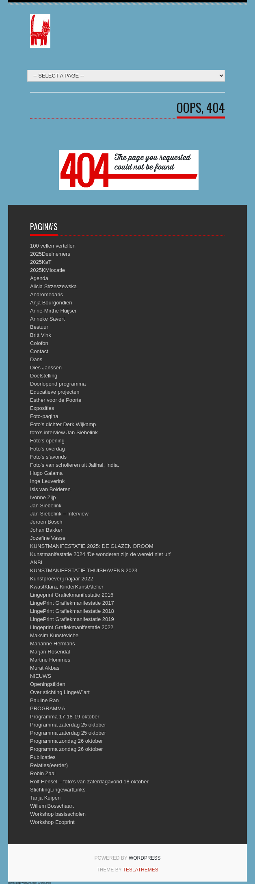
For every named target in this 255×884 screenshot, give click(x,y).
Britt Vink (40, 335)
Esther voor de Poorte (55, 400)
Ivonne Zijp (43, 497)
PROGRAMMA (47, 708)
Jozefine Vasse (47, 538)
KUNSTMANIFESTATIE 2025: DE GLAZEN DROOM (91, 546)
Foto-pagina (44, 416)
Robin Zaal (43, 773)
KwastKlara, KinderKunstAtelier (67, 587)
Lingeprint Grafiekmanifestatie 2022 (71, 627)
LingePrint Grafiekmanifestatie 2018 (72, 611)
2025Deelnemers (50, 254)
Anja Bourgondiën (51, 303)
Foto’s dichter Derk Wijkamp (63, 424)
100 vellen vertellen (53, 246)
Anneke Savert (47, 319)
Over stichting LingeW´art (60, 692)
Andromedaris (46, 294)
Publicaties (43, 757)
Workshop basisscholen (58, 814)
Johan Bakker (46, 530)
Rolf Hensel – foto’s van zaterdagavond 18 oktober (89, 781)
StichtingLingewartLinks (58, 790)
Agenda (39, 278)
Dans (36, 359)
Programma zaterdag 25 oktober (68, 725)
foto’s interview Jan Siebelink (64, 432)
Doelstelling (43, 376)
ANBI (36, 562)
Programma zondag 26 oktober (66, 741)
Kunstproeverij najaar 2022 (61, 579)
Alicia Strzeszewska (53, 286)
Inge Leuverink (47, 481)
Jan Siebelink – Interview (59, 514)
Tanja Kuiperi (45, 798)
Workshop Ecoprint (52, 822)
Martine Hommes (50, 660)
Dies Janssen (46, 367)
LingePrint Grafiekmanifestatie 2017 (72, 603)
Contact (39, 351)
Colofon (39, 343)
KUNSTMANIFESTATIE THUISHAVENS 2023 (83, 570)
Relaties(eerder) (49, 765)
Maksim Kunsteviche (54, 635)
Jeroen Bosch (46, 522)
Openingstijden (47, 684)
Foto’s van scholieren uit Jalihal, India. (74, 465)
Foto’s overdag (47, 449)
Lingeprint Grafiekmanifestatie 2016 (71, 595)
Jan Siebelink (45, 505)
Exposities (42, 408)
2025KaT (41, 262)
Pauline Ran (44, 700)
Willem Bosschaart (52, 806)
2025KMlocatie (47, 270)
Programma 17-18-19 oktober (64, 717)
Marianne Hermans (52, 643)
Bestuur (39, 327)
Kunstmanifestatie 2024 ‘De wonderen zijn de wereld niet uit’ (100, 554)
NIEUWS (40, 676)
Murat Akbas (44, 668)
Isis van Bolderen (50, 489)
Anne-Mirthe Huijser (53, 311)
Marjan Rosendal (50, 652)
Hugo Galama (46, 473)
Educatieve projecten (54, 392)
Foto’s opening (47, 441)
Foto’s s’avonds (48, 457)
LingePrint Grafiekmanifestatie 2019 (72, 619)
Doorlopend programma (58, 384)
